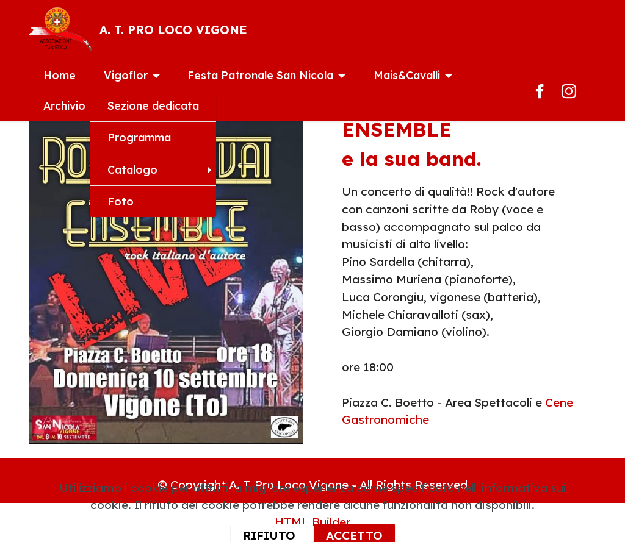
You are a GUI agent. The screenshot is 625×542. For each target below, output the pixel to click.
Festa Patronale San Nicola (260, 75)
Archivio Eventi (82, 105)
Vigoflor (126, 75)
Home (59, 75)
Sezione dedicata (153, 105)
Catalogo (132, 169)
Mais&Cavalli (407, 75)
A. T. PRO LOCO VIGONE (173, 30)
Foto (120, 201)
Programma (139, 137)
